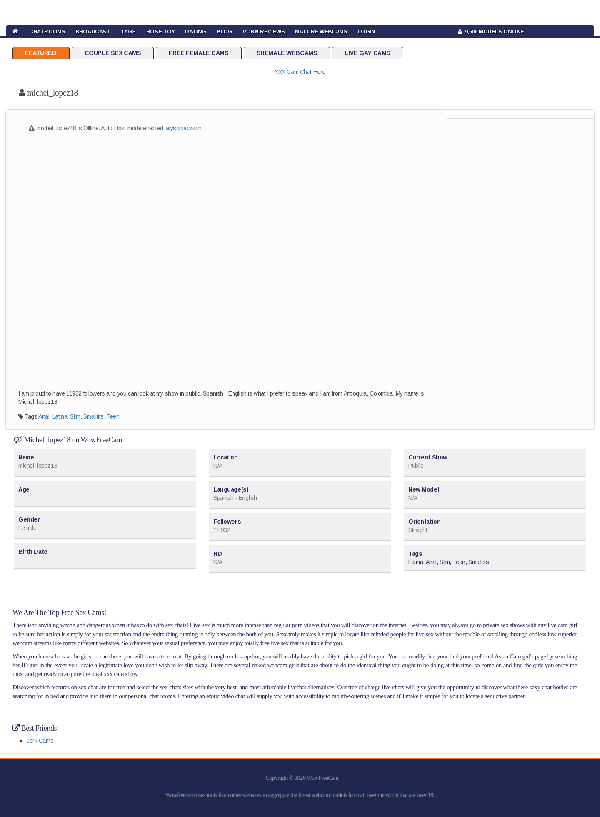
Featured (41, 53)
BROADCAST (92, 31)
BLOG (224, 31)
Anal (43, 416)
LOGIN (366, 31)
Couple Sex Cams (113, 53)
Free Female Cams (198, 53)
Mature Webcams (321, 31)
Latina (59, 416)
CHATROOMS (47, 31)
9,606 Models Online (491, 31)
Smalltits (93, 416)
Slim (75, 416)
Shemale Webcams (287, 53)
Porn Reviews (263, 31)
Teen (113, 416)
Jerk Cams (40, 740)
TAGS (128, 31)
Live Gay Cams (367, 53)
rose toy (160, 31)
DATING (195, 31)
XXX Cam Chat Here (300, 71)
